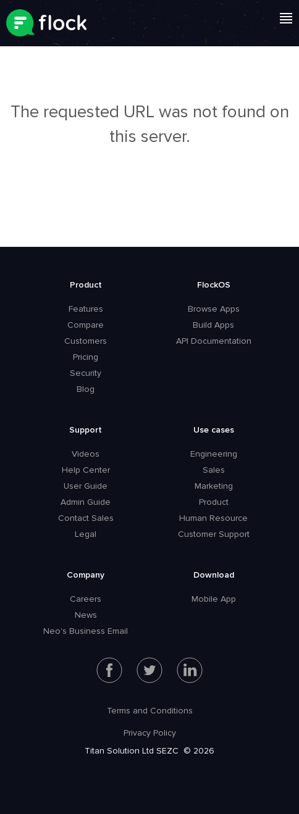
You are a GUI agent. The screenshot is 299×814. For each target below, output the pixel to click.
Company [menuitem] (85, 575)
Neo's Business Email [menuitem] (85, 631)
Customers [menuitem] (85, 341)
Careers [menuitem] (85, 599)
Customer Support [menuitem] (214, 534)
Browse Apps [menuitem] (214, 309)
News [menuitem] (86, 615)
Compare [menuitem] (85, 325)
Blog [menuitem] (86, 389)
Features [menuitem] (86, 309)
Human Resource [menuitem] (213, 518)
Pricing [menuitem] (85, 357)
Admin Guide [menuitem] (86, 502)
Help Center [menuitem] (86, 470)
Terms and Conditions (150, 710)
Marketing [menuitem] (214, 486)
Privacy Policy (150, 733)
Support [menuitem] (85, 430)
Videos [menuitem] (85, 454)
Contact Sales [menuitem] (86, 518)
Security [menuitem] (85, 373)
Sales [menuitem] (214, 470)
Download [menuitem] (213, 575)
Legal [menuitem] (85, 534)
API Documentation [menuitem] (213, 341)
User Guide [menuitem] (85, 486)
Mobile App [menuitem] (214, 599)
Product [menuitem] (86, 285)
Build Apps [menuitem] (213, 325)
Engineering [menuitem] (213, 454)
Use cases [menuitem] (213, 430)
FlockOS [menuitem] (213, 285)
